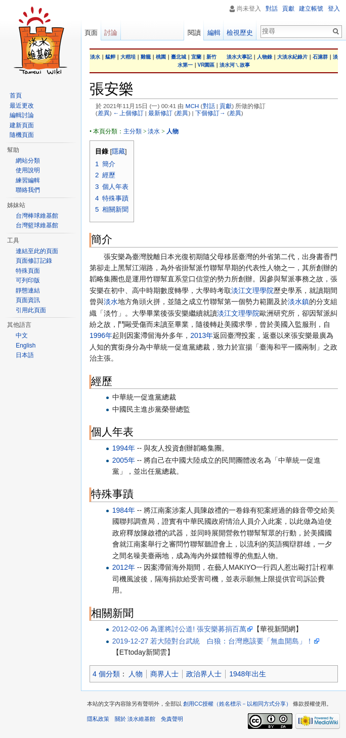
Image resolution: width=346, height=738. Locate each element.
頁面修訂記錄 (34, 260)
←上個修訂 (128, 113)
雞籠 (146, 57)
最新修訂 (160, 113)
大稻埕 (128, 57)
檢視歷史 (240, 32)
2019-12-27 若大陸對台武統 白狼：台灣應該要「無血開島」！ (213, 641)
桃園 (161, 57)
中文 (22, 335)
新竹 (211, 57)
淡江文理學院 (252, 290)
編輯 (214, 32)
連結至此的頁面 (37, 251)
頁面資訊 (28, 300)
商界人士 (164, 674)
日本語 (25, 355)
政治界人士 (204, 674)
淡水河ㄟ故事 (235, 65)
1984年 (123, 510)
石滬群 (320, 57)
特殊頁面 (28, 270)
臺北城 (178, 57)
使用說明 (28, 170)
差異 (104, 113)
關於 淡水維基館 (135, 719)
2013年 (201, 335)
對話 (209, 106)
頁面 (91, 32)
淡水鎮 (298, 302)
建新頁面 (22, 125)
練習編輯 (28, 180)
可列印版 (28, 280)
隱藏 (118, 151)
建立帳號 (311, 8)
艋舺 (110, 57)
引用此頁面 (31, 310)
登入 (334, 8)
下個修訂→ (210, 113)
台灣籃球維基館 (37, 225)
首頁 (16, 95)
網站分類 (28, 160)
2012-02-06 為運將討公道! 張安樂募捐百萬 (179, 629)
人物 (135, 674)
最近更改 (22, 105)
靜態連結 (28, 290)
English (25, 345)
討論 (110, 32)
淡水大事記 (239, 57)
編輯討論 (22, 115)
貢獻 (226, 106)
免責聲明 (172, 719)
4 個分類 (106, 674)
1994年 (123, 448)
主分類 (132, 131)
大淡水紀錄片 (292, 57)
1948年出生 (247, 674)
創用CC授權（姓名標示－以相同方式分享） (237, 704)
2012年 (123, 567)
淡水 (95, 57)
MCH (192, 106)
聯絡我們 (28, 189)
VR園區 (206, 65)
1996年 (101, 335)
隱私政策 (98, 719)
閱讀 (194, 32)
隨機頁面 (22, 134)
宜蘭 (196, 57)
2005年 (123, 460)
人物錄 (264, 57)
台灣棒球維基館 (37, 215)
